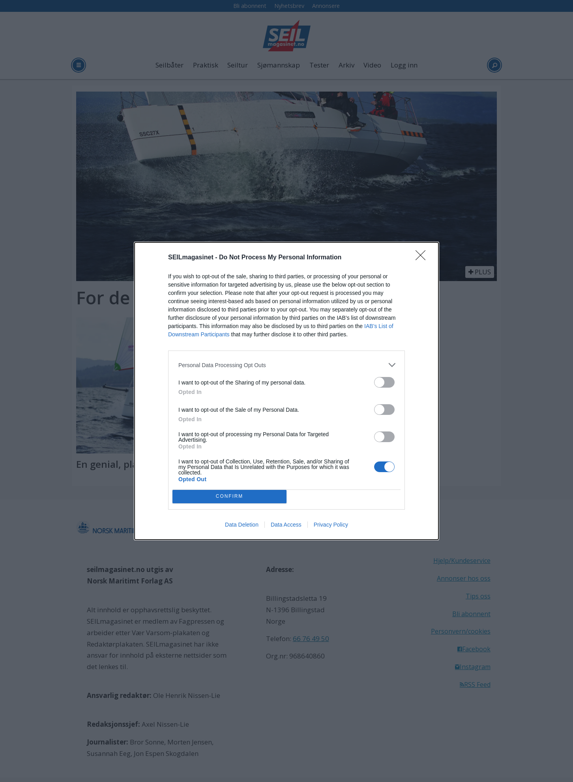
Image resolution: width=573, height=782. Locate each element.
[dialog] (286, 391)
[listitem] (286, 365)
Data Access (286, 524)
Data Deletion (241, 524)
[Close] (423, 257)
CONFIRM (229, 497)
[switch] (384, 382)
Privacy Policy (331, 524)
